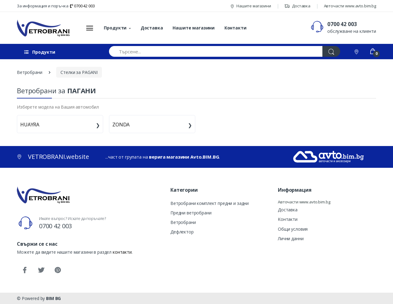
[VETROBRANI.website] (43, 28)
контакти (122, 252)
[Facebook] (24, 270)
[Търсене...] (216, 51)
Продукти (115, 28)
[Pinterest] (57, 270)
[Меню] (90, 28)
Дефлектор (182, 232)
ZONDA (121, 124)
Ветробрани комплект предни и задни (209, 203)
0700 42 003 (82, 6)
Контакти (235, 28)
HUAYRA (29, 124)
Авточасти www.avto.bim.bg (350, 6)
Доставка (297, 6)
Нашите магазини (250, 6)
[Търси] (331, 51)
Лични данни (290, 238)
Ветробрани (183, 222)
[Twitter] (41, 270)
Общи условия (293, 229)
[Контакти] (357, 51)
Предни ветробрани (191, 213)
